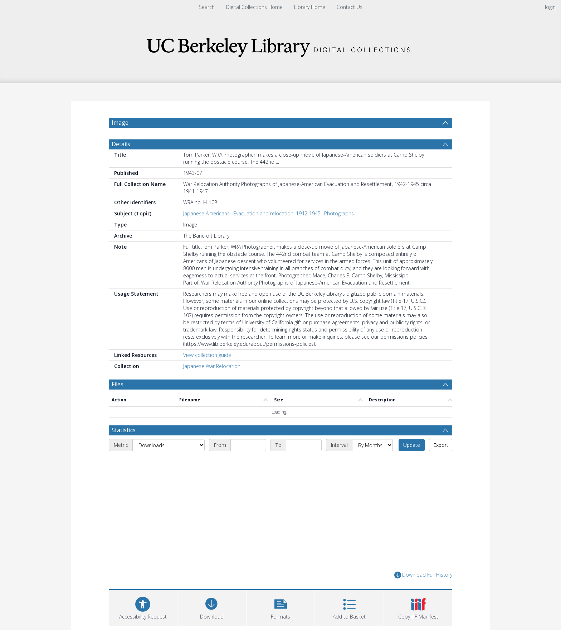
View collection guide (207, 355)
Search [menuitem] (207, 7)
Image (120, 123)
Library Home (309, 7)
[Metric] (168, 445)
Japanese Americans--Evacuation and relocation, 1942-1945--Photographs (268, 213)
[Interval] (372, 445)
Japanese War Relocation (211, 366)
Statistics (124, 430)
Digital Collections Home (254, 7)
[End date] (304, 445)
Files (117, 384)
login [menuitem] (550, 7)
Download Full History (423, 575)
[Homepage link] (280, 45)
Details (121, 144)
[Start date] (248, 445)
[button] (280, 607)
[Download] (211, 607)
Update (411, 445)
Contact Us (349, 7)
